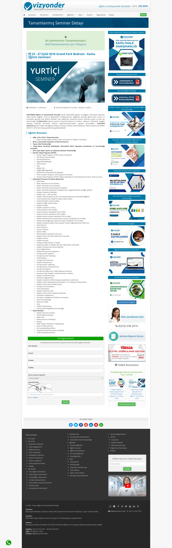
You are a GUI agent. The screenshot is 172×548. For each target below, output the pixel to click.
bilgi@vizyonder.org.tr (40, 533)
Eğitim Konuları (75, 448)
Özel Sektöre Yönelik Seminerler (40, 483)
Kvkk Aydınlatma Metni (37, 463)
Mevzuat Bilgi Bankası (118, 434)
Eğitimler (71, 15)
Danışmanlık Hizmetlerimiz (79, 437)
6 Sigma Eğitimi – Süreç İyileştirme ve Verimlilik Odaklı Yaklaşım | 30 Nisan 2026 (116, 394)
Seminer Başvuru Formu (125, 336)
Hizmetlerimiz (58, 15)
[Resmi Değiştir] (33, 397)
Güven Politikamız (35, 461)
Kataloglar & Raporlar (36, 455)
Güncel (90, 15)
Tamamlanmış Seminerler (38, 488)
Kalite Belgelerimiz (35, 447)
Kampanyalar (75, 464)
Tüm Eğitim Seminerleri (37, 472)
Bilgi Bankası (101, 15)
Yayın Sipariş (74, 470)
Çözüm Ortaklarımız (36, 458)
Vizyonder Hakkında (36, 444)
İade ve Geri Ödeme (77, 473)
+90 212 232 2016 (38, 529)
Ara (143, 15)
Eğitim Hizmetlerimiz (77, 451)
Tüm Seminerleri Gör (126, 404)
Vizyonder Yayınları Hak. (78, 467)
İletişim (111, 15)
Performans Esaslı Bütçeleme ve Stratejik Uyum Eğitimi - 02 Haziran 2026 (137, 394)
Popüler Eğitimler (76, 445)
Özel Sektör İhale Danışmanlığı (81, 440)
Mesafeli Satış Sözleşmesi (79, 476)
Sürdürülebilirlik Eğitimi (126, 302)
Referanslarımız (34, 450)
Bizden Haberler (117, 442)
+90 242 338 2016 (52, 529)
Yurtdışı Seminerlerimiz (37, 480)
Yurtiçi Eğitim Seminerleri (38, 477)
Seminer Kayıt (34, 485)
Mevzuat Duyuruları (118, 445)
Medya (31, 466)
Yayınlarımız (74, 462)
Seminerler (44, 15)
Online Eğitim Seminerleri (38, 474)
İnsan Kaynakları (35, 452)
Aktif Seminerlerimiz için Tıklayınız (65, 44)
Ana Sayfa (31, 439)
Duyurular (115, 440)
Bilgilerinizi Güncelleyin (118, 448)
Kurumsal (32, 15)
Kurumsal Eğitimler (77, 454)
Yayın (80, 15)
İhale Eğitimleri (75, 456)
